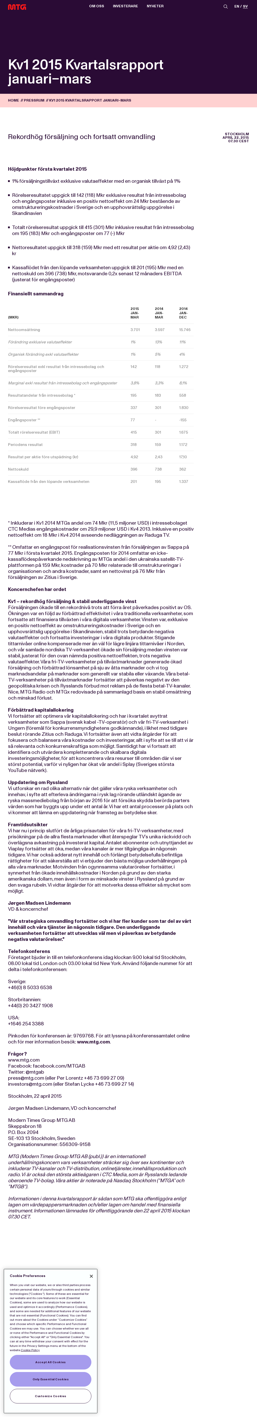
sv (245, 7)
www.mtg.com (93, 1042)
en (236, 7)
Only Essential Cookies (51, 1379)
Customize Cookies (50, 1396)
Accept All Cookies (50, 1362)
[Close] (91, 1276)
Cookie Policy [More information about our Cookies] (30, 1350)
